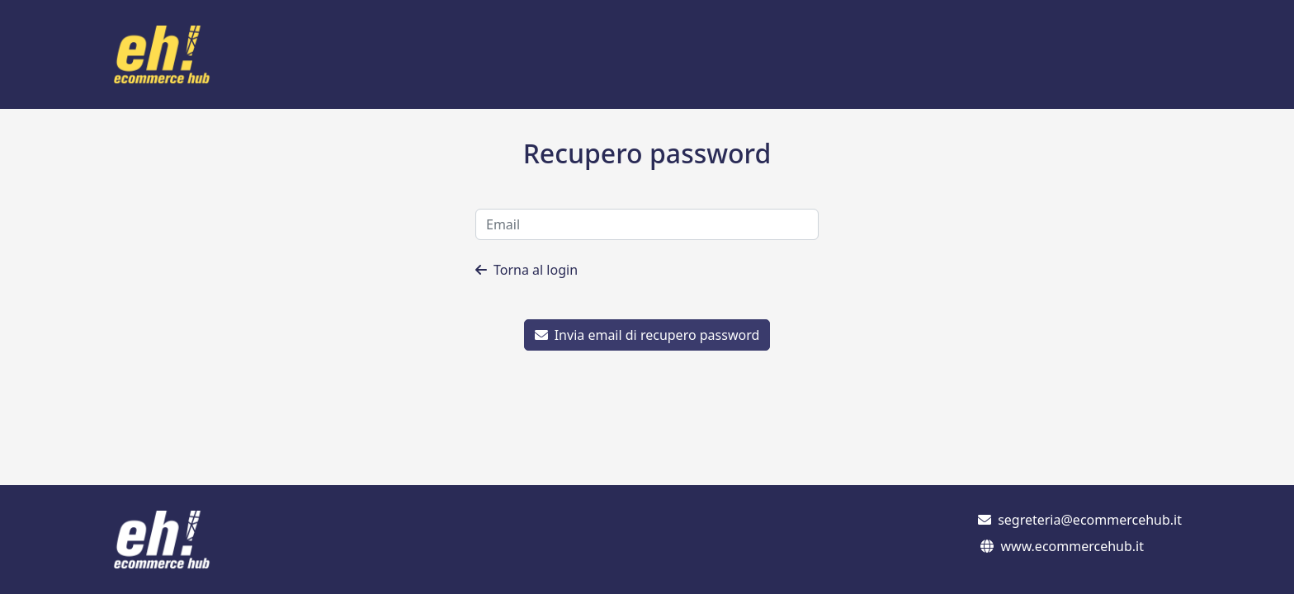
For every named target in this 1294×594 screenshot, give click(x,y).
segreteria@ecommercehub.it (1090, 520)
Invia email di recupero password (647, 335)
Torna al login (526, 270)
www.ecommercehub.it (1072, 546)
